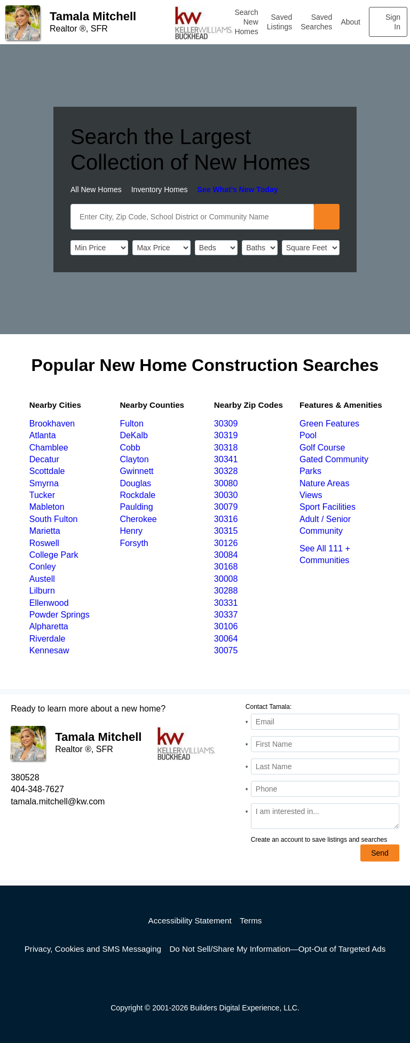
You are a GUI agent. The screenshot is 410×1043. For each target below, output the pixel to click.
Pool (308, 435)
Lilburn (42, 590)
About (350, 22)
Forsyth (134, 543)
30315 (226, 530)
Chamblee (48, 447)
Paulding (136, 506)
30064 (226, 638)
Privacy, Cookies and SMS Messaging (93, 948)
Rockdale (137, 495)
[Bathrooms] (259, 247)
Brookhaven (52, 423)
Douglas (135, 483)
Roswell (44, 543)
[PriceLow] (99, 247)
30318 (226, 447)
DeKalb (133, 435)
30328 (226, 471)
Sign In (392, 22)
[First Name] (325, 744)
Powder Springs (59, 614)
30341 (226, 459)
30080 (226, 483)
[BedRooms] (216, 247)
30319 (226, 435)
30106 (226, 626)
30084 (226, 554)
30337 (226, 614)
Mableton (47, 506)
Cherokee (138, 519)
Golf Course (322, 447)
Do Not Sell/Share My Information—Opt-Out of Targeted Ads (277, 948)
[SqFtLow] (311, 247)
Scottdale (47, 471)
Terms (251, 920)
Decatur (44, 459)
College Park (53, 554)
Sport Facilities (327, 506)
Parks (310, 471)
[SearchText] (192, 217)
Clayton (134, 459)
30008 (226, 578)
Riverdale (47, 638)
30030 (226, 495)
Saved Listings (279, 22)
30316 (226, 519)
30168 (226, 566)
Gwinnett (136, 471)
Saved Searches (316, 22)
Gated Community (333, 459)
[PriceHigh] (161, 247)
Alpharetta (48, 626)
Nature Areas (324, 483)
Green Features (329, 423)
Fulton (131, 423)
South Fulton (53, 519)
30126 (226, 543)
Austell (42, 578)
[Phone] (325, 789)
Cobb (130, 447)
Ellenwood (49, 602)
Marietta (44, 530)
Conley (42, 566)
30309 (226, 423)
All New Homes (96, 189)
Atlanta (42, 435)
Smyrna (44, 483)
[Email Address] (325, 722)
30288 (226, 590)
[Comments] (325, 816)
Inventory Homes (159, 189)
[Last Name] (325, 766)
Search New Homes (246, 22)
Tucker (42, 495)
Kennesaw (49, 650)
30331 (226, 602)
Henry (131, 530)
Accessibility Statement (190, 920)
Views (310, 495)
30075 (226, 650)
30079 (226, 506)
